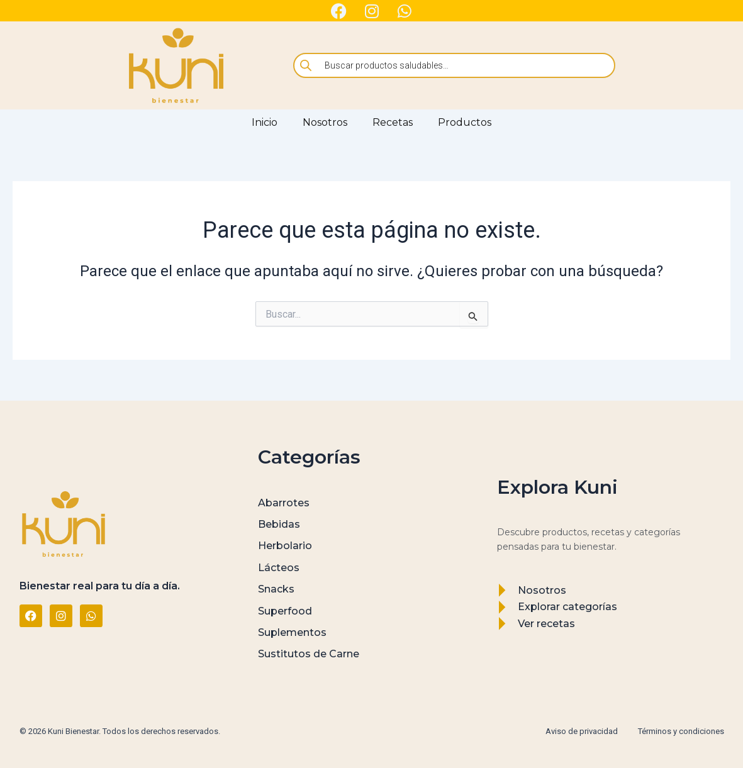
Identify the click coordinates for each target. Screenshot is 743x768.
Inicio (264, 122)
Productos (464, 122)
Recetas (392, 122)
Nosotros (325, 122)
